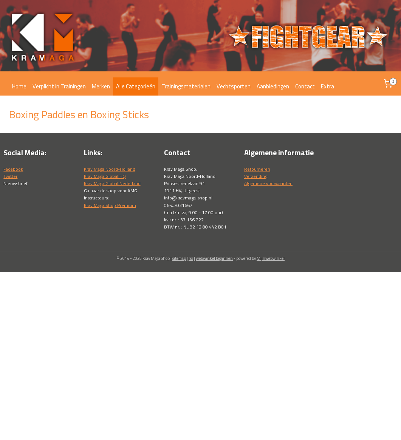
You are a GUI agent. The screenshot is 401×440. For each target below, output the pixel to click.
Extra (327, 86)
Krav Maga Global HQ (105, 176)
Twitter (10, 176)
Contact (305, 86)
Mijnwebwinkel (271, 258)
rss (191, 258)
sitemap (179, 258)
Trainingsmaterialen (186, 86)
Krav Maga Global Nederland (112, 183)
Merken (101, 86)
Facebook (13, 169)
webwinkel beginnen (214, 258)
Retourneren (257, 169)
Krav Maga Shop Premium (110, 205)
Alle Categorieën (135, 86)
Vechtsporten (234, 86)
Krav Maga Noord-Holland (109, 169)
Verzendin (254, 176)
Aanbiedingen (273, 86)
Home (19, 86)
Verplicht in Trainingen (59, 86)
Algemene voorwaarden (268, 183)
